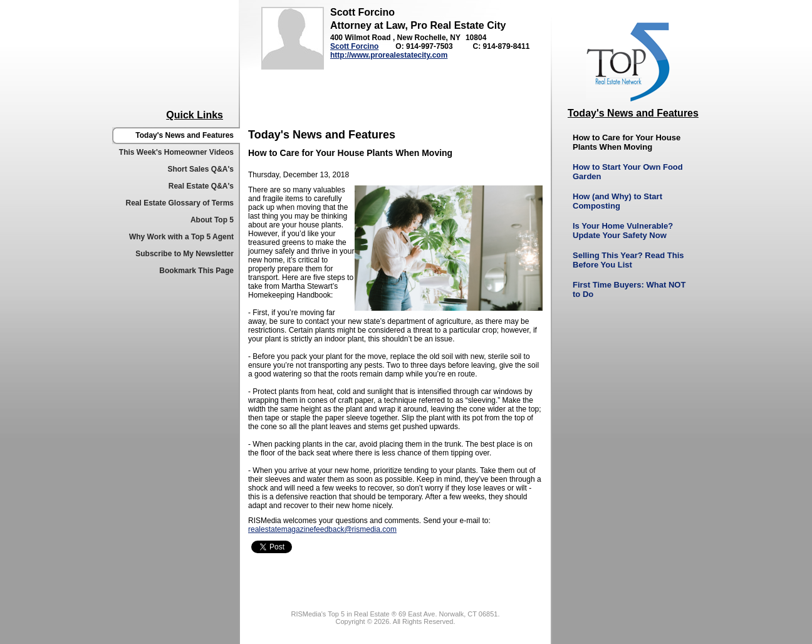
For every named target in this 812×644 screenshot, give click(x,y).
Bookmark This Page (196, 270)
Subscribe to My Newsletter (184, 253)
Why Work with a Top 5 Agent (181, 236)
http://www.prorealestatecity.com (388, 55)
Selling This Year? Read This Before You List (628, 260)
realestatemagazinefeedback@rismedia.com (322, 529)
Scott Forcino (354, 46)
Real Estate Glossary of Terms (179, 203)
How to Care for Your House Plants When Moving (626, 142)
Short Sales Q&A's (200, 169)
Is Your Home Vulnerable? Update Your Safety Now (623, 230)
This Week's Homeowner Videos (176, 152)
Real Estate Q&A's (201, 186)
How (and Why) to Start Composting (617, 201)
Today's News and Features (184, 135)
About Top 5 (212, 220)
